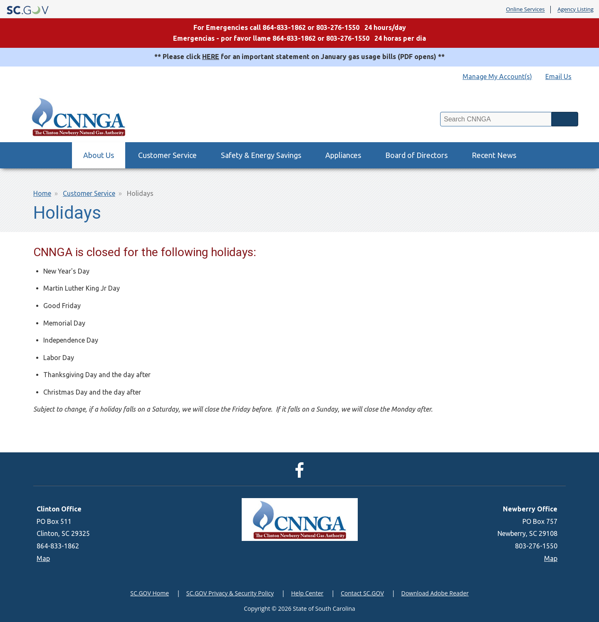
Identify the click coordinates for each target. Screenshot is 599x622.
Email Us (558, 76)
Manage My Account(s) (497, 76)
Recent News (494, 155)
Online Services (525, 9)
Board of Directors (416, 155)
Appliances (343, 155)
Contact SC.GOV (362, 593)
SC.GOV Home (149, 593)
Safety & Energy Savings (261, 155)
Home (42, 193)
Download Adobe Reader (434, 593)
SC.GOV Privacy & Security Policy (230, 593)
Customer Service (167, 155)
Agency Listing (575, 9)
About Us (98, 155)
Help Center (307, 593)
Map (43, 558)
